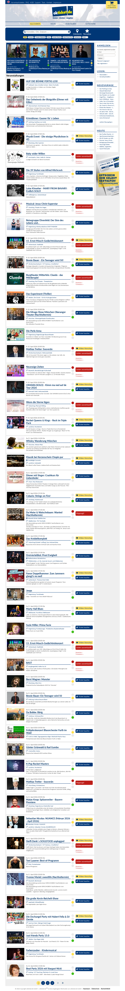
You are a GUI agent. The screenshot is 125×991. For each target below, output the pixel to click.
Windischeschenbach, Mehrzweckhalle (40, 353)
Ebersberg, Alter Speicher (36, 143)
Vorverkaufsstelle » (105, 77)
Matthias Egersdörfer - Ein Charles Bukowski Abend (16, 62)
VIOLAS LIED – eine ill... (106, 114)
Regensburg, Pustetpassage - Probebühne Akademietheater (46, 629)
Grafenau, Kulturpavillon (35, 716)
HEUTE (53, 24)
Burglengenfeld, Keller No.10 (37, 666)
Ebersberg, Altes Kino (34, 683)
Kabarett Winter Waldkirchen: (36, 518)
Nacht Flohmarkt (104, 149)
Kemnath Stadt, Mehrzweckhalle (38, 391)
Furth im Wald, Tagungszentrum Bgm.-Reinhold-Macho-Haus (47, 736)
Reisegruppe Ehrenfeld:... (107, 142)
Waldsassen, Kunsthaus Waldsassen (39, 612)
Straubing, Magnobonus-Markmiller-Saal (40, 806)
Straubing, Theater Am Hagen (37, 207)
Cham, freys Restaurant (35, 482)
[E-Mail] (106, 52)
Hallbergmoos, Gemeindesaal (37, 195)
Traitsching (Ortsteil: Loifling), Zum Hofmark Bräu (43, 542)
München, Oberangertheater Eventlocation (41, 318)
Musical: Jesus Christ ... (106, 140)
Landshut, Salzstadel (34, 463)
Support (37, 2)
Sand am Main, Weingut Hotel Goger (39, 923)
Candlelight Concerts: (33, 460)
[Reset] (69, 32)
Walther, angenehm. (105, 146)
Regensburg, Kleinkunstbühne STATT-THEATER (42, 226)
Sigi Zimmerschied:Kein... (107, 136)
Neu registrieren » (102, 63)
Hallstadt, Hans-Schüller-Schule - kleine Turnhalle (43, 85)
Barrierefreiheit (105, 989)
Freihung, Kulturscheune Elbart (37, 699)
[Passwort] (106, 55)
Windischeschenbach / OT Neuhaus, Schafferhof (43, 264)
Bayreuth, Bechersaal (34, 881)
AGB (32, 2)
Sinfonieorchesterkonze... (107, 116)
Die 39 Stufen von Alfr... (106, 138)
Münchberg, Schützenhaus (36, 785)
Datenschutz (95, 989)
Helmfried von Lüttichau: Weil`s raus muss (80, 62)
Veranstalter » (103, 75)
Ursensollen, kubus (34, 751)
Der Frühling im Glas (105, 89)
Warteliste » (79, 161)
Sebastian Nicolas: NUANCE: (35, 824)
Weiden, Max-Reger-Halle (36, 939)
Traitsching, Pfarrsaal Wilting (37, 406)
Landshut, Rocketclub (35, 427)
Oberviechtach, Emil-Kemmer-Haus (39, 106)
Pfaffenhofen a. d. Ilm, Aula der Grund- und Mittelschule (45, 561)
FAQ (27, 2)
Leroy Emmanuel (104, 118)
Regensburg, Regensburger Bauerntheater (41, 334)
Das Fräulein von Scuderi (107, 95)
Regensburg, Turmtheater (36, 174)
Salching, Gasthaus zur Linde (37, 122)
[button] (100, 58)
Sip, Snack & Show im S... (107, 105)
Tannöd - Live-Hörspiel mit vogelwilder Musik (59, 61)
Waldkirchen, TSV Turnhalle (36, 521)
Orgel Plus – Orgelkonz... (106, 97)
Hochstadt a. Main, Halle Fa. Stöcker (39, 157)
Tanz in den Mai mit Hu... (107, 103)
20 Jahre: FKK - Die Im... (106, 111)
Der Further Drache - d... (106, 134)
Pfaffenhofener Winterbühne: (36, 558)
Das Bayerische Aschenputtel (34, 61)
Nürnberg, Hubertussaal (35, 499)
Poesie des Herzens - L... (106, 107)
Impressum (57, 2)
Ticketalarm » (79, 163)
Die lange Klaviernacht (106, 93)
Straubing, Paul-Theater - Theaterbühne (40, 281)
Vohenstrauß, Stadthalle (35, 244)
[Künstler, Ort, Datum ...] (46, 32)
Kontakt (49, 2)
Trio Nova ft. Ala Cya (105, 109)
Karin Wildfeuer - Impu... (106, 99)
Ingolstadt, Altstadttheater (36, 902)
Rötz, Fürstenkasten (34, 864)
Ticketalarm (70, 24)
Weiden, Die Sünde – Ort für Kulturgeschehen (42, 297)
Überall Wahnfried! (105, 91)
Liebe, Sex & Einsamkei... (106, 101)
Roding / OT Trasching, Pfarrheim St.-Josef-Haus (43, 972)
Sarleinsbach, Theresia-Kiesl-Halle (38, 580)
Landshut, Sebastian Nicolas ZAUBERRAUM (42, 827)
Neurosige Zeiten (104, 144)
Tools (43, 2)
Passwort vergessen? (103, 61)
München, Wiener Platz (35, 444)
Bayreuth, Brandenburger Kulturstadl (39, 370)
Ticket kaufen (83, 84)
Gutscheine (91, 24)
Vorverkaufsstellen (17, 2)
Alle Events (35, 24)
